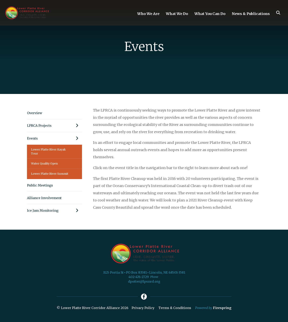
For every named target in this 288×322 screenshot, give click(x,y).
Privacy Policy (143, 308)
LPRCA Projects (54, 125)
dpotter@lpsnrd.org (144, 281)
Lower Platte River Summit (49, 173)
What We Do (177, 13)
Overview (34, 113)
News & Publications (251, 13)
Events (54, 138)
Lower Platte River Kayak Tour (48, 151)
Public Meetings (40, 185)
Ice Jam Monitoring (54, 210)
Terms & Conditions (174, 308)
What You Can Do (209, 13)
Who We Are (148, 13)
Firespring (222, 308)
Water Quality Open (44, 163)
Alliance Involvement (44, 198)
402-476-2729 (138, 277)
